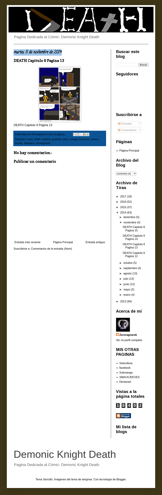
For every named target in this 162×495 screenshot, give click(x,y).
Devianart (125, 381)
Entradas (125, 123)
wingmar (87, 479)
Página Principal (63, 242)
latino (66, 139)
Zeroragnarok (128, 334)
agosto (127, 273)
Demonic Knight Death (65, 454)
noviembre (130, 222)
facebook (124, 367)
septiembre (130, 268)
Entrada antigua (95, 242)
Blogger (121, 479)
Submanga (125, 372)
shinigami (29, 143)
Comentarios (127, 130)
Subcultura (125, 363)
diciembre (129, 217)
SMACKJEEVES (129, 377)
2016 (123, 201)
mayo (127, 289)
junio (126, 284)
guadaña (56, 139)
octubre (128, 262)
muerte (19, 143)
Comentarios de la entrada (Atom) (51, 248)
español (46, 139)
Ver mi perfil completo (129, 340)
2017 (123, 196)
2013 (123, 301)
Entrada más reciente (27, 242)
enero (127, 294)
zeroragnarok (43, 143)
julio (126, 278)
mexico (95, 139)
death (37, 139)
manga (73, 139)
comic (30, 139)
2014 (123, 212)
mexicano (84, 139)
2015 (123, 207)
